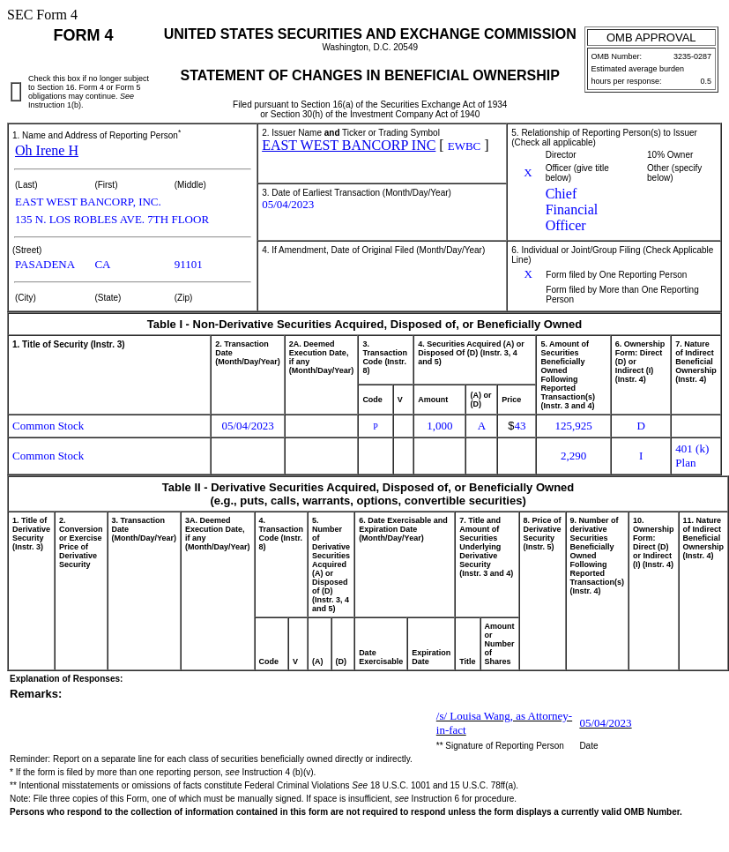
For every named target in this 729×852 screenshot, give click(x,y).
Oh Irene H (46, 150)
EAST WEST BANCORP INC (348, 145)
